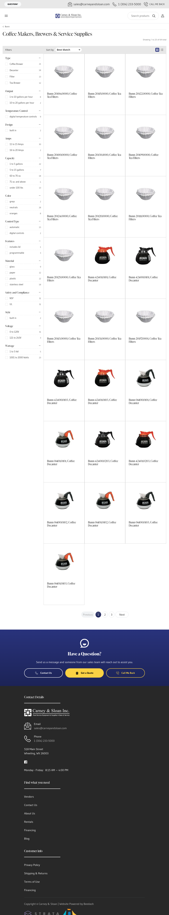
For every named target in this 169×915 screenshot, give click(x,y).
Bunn (7, 26)
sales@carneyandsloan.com (50, 728)
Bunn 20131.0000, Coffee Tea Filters (104, 340)
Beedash (89, 904)
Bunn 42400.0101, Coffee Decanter (143, 279)
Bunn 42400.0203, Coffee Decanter (103, 462)
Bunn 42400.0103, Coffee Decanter (62, 401)
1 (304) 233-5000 (44, 740)
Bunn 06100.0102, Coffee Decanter (61, 524)
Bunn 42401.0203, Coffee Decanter (143, 462)
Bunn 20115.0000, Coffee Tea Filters (104, 95)
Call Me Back (154, 4)
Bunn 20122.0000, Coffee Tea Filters (146, 95)
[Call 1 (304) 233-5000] (126, 4)
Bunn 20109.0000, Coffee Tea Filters (144, 156)
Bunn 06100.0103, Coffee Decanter (143, 524)
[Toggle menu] (6, 15)
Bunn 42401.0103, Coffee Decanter (102, 401)
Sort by (50, 50)
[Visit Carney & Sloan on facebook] (25, 761)
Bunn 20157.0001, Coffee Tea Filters (145, 340)
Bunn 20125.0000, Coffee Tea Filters (64, 279)
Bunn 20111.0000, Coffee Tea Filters (145, 218)
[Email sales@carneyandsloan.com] (89, 4)
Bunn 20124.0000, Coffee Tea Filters (62, 218)
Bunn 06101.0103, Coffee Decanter (61, 585)
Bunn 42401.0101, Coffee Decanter (102, 279)
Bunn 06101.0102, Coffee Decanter (102, 524)
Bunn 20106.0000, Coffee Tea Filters (62, 95)
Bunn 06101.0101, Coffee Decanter (61, 462)
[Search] (143, 16)
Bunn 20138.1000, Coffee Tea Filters (104, 156)
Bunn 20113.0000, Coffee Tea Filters (63, 340)
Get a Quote (84, 672)
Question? (13, 4)
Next (122, 614)
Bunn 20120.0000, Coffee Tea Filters (103, 218)
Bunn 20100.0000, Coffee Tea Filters (62, 156)
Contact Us (43, 672)
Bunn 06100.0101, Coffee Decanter (143, 401)
